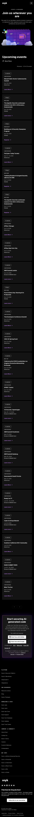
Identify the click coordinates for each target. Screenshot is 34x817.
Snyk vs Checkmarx (6, 762)
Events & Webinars (6, 745)
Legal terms (4, 813)
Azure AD (26, 645)
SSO (14, 645)
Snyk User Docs (5, 711)
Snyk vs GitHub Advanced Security (10, 756)
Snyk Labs (4, 705)
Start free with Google (16, 642)
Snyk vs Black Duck (6, 766)
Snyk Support (5, 714)
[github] (9, 785)
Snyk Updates (5, 721)
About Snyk (4, 732)
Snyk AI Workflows (6, 676)
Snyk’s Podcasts (5, 697)
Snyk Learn (4, 708)
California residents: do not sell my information (13, 815)
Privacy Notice (11, 813)
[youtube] (4, 785)
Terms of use (20, 813)
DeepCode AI (5, 679)
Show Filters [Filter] (8, 61)
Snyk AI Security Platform (8, 673)
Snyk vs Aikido (5, 772)
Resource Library (6, 691)
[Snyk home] (4, 3)
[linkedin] (7, 785)
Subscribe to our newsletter (17, 800)
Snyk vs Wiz (4, 769)
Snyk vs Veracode (6, 759)
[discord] (14, 785)
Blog (2, 694)
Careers (3, 742)
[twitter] (2, 785)
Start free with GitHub (16, 637)
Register (6, 140)
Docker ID (7, 648)
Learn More (7, 89)
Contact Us (4, 735)
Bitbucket (19, 645)
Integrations (4, 683)
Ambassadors (5, 748)
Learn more (7, 115)
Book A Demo (5, 738)
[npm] (11, 785)
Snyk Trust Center (6, 724)
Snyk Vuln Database (6, 718)
